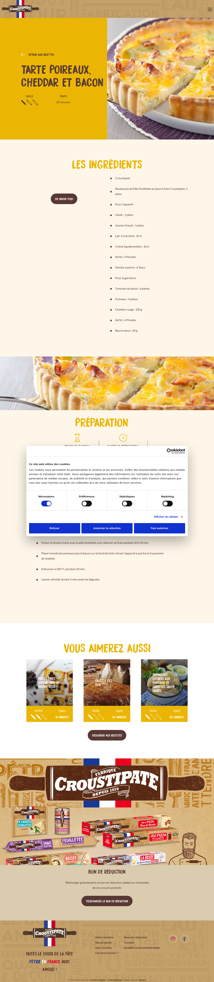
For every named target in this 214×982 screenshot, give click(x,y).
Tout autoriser (159, 528)
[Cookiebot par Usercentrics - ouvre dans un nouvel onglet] (169, 451)
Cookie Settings (114, 980)
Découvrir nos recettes (107, 735)
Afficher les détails (166, 516)
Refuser (55, 528)
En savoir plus (64, 198)
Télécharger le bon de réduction (107, 901)
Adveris (142, 980)
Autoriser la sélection (107, 528)
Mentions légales (98, 980)
